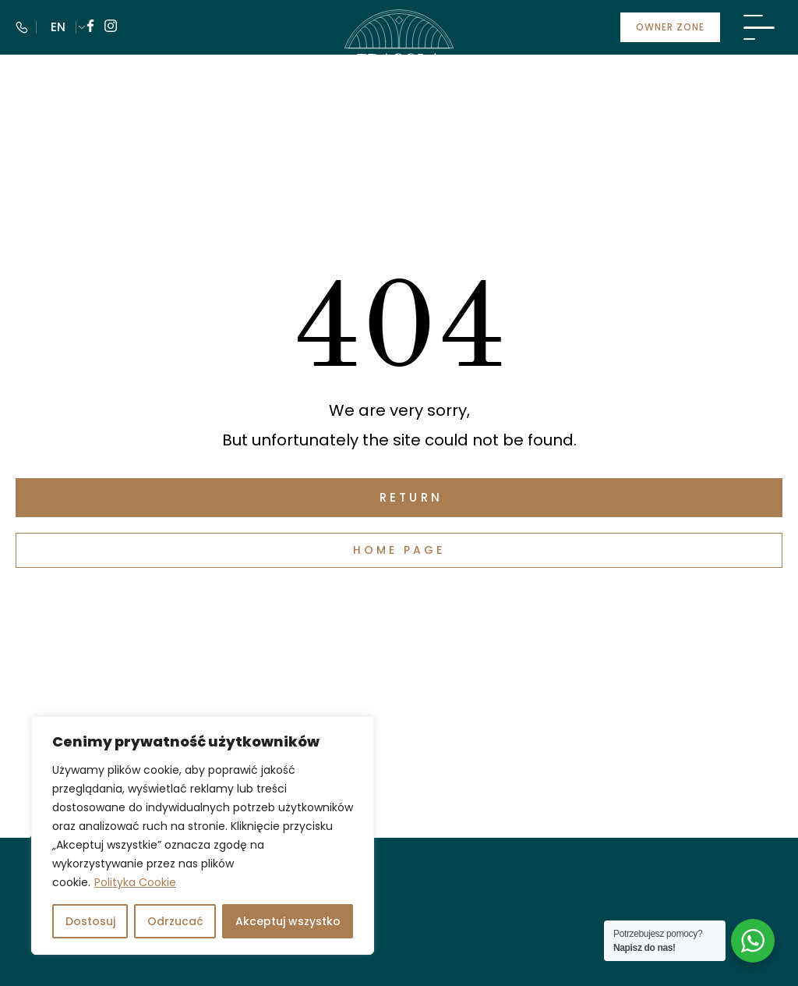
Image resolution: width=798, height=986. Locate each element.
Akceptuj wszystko (288, 921)
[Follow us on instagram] (110, 28)
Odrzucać (175, 921)
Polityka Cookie (135, 882)
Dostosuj (90, 921)
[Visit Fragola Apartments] (399, 58)
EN (58, 27)
